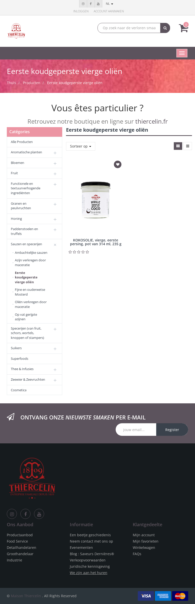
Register (172, 429)
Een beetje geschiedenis (90, 534)
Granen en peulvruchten (21, 205)
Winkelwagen (144, 547)
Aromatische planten (26, 152)
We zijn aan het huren (88, 572)
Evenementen (81, 547)
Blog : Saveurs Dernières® (92, 553)
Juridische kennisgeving (90, 566)
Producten (31, 82)
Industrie (14, 560)
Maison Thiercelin (26, 595)
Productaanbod (20, 534)
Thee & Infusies (22, 369)
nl (109, 4)
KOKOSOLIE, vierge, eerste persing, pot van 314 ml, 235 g (95, 242)
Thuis (11, 82)
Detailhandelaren (21, 547)
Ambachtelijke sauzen (31, 252)
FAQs (137, 553)
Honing (16, 218)
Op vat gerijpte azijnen (26, 317)
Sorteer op (80, 146)
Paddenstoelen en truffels (24, 231)
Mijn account (144, 534)
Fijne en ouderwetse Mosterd (30, 292)
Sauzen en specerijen (26, 244)
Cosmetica (18, 390)
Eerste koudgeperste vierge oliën (75, 82)
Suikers (16, 348)
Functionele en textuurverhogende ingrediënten (25, 188)
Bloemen (17, 162)
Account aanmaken (109, 11)
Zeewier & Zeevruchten (28, 379)
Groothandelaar (20, 553)
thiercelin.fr (151, 121)
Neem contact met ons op (91, 541)
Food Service (17, 541)
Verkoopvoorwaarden (88, 560)
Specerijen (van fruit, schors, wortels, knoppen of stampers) (27, 333)
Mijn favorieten (145, 541)
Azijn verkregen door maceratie (30, 262)
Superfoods (19, 358)
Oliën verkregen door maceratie (31, 304)
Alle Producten (22, 141)
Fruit (14, 173)
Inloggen (81, 11)
